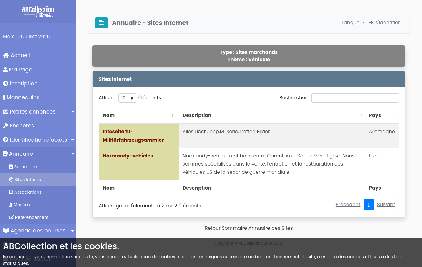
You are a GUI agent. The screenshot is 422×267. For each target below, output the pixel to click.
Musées (19, 205)
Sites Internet (26, 179)
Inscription (20, 83)
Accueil (16, 55)
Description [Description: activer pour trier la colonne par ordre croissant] (197, 115)
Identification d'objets (35, 139)
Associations (25, 192)
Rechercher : (339, 98)
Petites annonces (29, 111)
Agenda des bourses (34, 230)
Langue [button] (351, 22)
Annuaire (18, 153)
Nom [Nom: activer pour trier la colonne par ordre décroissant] (109, 115)
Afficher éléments (130, 98)
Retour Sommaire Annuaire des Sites (249, 228)
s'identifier (384, 22)
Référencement (29, 217)
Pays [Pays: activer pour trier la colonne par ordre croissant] (375, 115)
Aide (12, 245)
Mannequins (21, 97)
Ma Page (17, 69)
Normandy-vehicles (128, 155)
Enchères (18, 125)
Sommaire (23, 167)
